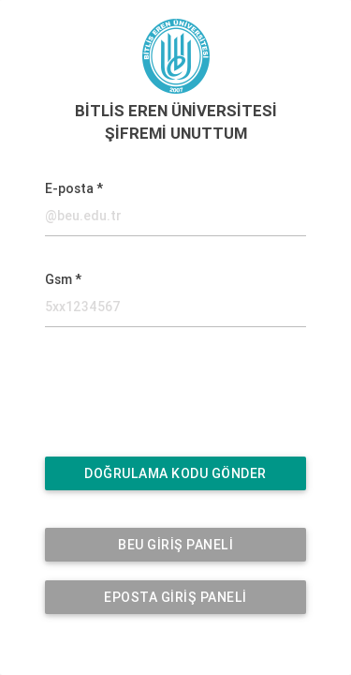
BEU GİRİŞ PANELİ (175, 544)
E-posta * (74, 188)
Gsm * (63, 279)
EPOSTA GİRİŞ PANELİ (175, 597)
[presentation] (161, 401)
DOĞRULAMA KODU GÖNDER (175, 473)
